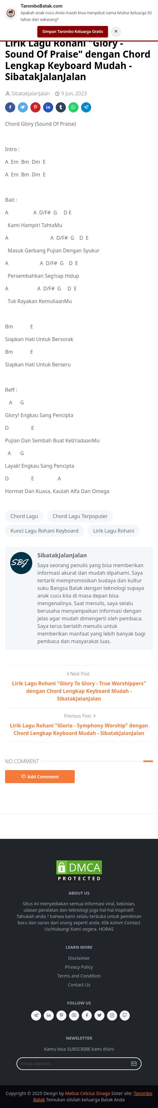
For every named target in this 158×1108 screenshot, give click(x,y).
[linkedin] (49, 1015)
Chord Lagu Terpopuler (80, 516)
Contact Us (79, 985)
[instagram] (112, 1015)
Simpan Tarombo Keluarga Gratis (72, 31)
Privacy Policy (79, 967)
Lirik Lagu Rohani (113, 530)
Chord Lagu (24, 516)
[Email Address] (72, 1063)
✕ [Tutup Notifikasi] (116, 31)
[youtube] (74, 1015)
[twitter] (99, 1015)
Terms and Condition (79, 976)
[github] (125, 1015)
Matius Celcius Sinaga (87, 1093)
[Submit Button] (134, 1063)
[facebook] (87, 1015)
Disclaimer (79, 958)
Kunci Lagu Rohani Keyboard (44, 530)
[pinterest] (61, 1015)
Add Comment (40, 777)
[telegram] (36, 1015)
